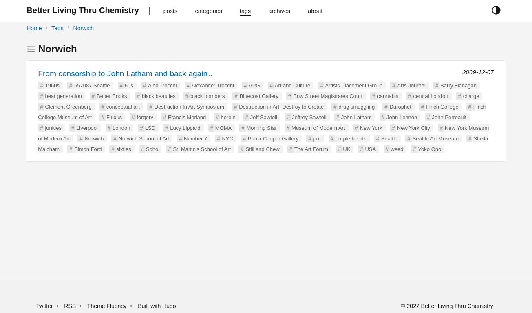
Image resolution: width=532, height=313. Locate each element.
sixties (124, 149)
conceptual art (123, 107)
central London (430, 96)
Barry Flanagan (458, 85)
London (121, 128)
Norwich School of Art (144, 138)
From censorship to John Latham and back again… (126, 73)
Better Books (112, 96)
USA (370, 149)
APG (254, 85)
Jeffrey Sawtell (309, 117)
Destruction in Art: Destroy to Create (281, 107)
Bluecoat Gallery (259, 96)
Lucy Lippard (185, 128)
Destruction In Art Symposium (189, 107)
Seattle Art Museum (436, 138)
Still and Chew (263, 149)
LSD (150, 128)
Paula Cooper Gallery (273, 138)
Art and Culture (292, 85)
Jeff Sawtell (263, 117)
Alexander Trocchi (213, 85)
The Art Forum (311, 149)
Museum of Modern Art (318, 128)
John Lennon (401, 117)
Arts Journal (411, 85)
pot (317, 138)
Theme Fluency (107, 306)
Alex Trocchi (162, 85)
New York (371, 128)
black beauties (159, 96)
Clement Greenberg (68, 107)
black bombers (207, 96)
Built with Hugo (157, 306)
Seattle (389, 138)
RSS (70, 306)
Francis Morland (187, 117)
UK (346, 149)
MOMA (223, 128)
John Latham (356, 117)
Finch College (442, 107)
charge (471, 96)
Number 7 (195, 138)
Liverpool (87, 128)
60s (129, 85)
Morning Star (261, 128)
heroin (228, 117)
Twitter (44, 306)
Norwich (83, 28)
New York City (413, 128)
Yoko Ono (429, 149)
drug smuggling (356, 107)
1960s (52, 85)
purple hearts (351, 138)
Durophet (400, 107)
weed (397, 149)
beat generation (63, 96)
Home (34, 28)
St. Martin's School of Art (202, 149)
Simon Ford (88, 149)
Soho (152, 149)
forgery (145, 117)
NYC (227, 138)
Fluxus (114, 117)
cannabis (387, 96)
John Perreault (449, 117)
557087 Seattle (92, 85)
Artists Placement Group (353, 85)
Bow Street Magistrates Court (327, 96)
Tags (57, 28)
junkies (53, 128)
